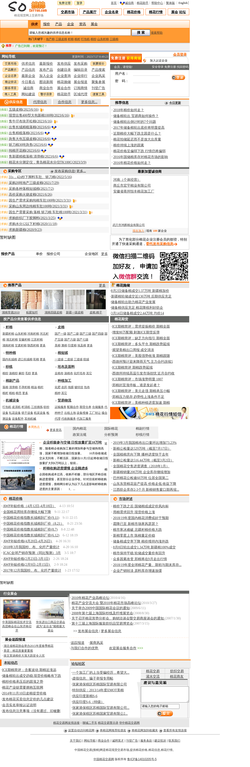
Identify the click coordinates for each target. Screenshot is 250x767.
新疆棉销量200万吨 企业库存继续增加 (141, 472)
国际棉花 (111, 428)
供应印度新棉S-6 (84, 696)
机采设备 (40, 413)
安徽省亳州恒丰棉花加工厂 (133, 191)
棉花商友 (175, 676)
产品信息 (28, 70)
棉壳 (18, 393)
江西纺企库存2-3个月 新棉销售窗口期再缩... (146, 489)
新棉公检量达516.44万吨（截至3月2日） (143, 460)
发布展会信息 (88, 631)
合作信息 (65, 102)
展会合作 (64, 88)
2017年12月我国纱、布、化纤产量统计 (32, 570)
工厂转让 (95, 413)
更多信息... (89, 102)
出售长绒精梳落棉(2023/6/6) (30, 127)
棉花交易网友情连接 (66, 724)
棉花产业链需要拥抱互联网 (22, 687)
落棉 (5, 387)
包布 (87, 387)
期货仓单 (85, 407)
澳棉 (64, 345)
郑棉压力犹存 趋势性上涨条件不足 (138, 397)
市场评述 (126, 499)
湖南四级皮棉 (53, 312)
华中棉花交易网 (129, 724)
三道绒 (78, 359)
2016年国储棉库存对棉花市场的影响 (140, 157)
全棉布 (59, 373)
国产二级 (73, 333)
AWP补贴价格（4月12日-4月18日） (29, 506)
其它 (89, 373)
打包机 (85, 39)
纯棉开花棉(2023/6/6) (24, 150)
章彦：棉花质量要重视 (18, 650)
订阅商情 (80, 88)
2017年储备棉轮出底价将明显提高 (139, 127)
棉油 (34, 387)
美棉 (58, 345)
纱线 (9, 367)
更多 (104, 254)
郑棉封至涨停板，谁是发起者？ (136, 385)
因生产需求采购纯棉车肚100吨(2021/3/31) (40, 200)
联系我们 (174, 742)
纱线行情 (142, 435)
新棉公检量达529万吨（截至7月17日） (142, 448)
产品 (58, 23)
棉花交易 (149, 671)
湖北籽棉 (12, 339)
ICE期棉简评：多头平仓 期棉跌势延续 (141, 344)
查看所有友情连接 (175, 732)
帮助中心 (157, 3)
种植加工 (64, 381)
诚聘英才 (118, 742)
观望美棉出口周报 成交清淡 (133, 350)
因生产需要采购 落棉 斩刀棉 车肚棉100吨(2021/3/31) (48, 212)
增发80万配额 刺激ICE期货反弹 (136, 332)
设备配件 (18, 418)
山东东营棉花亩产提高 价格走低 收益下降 (144, 484)
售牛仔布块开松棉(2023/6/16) (30, 121)
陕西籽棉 (33, 345)
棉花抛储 (64, 82)
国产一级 (60, 333)
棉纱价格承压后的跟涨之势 (22, 681)
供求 (34, 24)
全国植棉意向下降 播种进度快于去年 (141, 454)
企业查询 (64, 76)
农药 (64, 387)
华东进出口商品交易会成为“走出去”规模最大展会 (50, 626)
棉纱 (93, 39)
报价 (46, 23)
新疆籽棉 (8, 333)
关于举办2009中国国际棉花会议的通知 (101, 608)
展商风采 (96, 643)
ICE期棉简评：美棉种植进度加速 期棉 (141, 403)
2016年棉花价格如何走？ (132, 163)
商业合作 (46, 88)
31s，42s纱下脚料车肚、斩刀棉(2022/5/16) (40, 177)
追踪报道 (77, 643)
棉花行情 (156, 12)
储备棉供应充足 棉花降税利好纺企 (137, 307)
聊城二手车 (90, 724)
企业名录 (111, 12)
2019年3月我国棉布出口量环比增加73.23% (145, 443)
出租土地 (70, 413)
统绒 (86, 359)
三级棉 (114, 39)
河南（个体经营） (127, 179)
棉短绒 (63, 353)
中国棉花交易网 (104, 761)
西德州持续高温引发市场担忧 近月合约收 (143, 373)
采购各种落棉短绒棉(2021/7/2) (31, 189)
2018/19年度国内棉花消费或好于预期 (141, 518)
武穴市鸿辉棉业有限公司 (129, 227)
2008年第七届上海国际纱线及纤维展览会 (102, 613)
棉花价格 (134, 12)
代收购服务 (68, 418)
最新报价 (46, 63)
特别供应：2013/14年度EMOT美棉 (98, 690)
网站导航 (90, 742)
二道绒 (68, 359)
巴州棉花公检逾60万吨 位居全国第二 (141, 478)
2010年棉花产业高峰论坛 (90, 598)
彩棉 (36, 359)
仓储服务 (98, 407)
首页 (114, 3)
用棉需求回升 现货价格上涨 (134, 512)
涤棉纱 (13, 373)
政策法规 (79, 435)
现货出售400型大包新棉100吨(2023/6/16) (39, 115)
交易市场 (67, 12)
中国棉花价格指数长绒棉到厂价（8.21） (33, 523)
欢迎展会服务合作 (122, 648)
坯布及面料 (66, 367)
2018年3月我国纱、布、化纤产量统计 (31, 547)
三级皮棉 (61, 39)
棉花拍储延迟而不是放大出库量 (137, 139)
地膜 (71, 387)
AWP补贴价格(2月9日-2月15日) (27, 564)
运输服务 (60, 407)
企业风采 (98, 76)
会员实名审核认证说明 (19, 705)
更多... (81, 171)
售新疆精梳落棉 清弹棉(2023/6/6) (33, 156)
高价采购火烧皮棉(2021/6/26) (30, 194)
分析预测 (111, 435)
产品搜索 (98, 70)
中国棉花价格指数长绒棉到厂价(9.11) (31, 518)
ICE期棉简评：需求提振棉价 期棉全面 (141, 326)
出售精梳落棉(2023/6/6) (26, 133)
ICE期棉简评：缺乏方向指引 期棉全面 (141, 338)
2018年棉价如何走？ (128, 110)
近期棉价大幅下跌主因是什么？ (137, 133)
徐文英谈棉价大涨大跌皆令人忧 (24, 655)
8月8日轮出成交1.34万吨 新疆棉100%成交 (144, 547)
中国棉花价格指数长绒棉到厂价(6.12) (31, 535)
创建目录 (64, 70)
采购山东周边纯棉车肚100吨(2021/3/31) (38, 206)
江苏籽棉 (37, 339)
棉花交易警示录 (108, 724)
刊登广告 (98, 88)
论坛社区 (78, 664)
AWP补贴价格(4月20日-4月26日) (27, 541)
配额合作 (73, 407)
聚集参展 (98, 82)
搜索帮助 (157, 32)
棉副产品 (12, 381)
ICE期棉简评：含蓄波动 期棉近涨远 (29, 670)
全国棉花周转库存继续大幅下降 (27, 512)
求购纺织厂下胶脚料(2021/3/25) (32, 218)
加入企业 (46, 76)
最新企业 (28, 76)
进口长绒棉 (25, 359)
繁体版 (170, 3)
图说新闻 (46, 82)
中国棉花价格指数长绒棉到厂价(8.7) (30, 529)
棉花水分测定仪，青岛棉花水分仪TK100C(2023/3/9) (47, 162)
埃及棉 (81, 345)
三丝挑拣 (37, 407)
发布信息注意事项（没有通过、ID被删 (31, 711)
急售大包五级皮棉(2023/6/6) (30, 139)
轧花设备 (15, 413)
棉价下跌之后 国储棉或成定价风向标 (141, 506)
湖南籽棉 (8, 345)
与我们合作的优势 (85, 648)
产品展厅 (89, 12)
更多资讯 (56, 430)
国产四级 (98, 333)
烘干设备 (27, 413)
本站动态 (11, 663)
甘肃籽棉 (21, 345)
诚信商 (129, 3)
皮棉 (61, 327)
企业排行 (80, 76)
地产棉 (50, 39)
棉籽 (77, 39)
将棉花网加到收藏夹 (145, 732)
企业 (70, 23)
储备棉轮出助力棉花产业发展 (133, 302)
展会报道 (80, 82)
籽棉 (71, 39)
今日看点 (28, 82)
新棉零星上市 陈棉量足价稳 (134, 535)
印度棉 (72, 345)
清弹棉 (13, 387)
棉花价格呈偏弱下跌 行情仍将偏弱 (139, 151)
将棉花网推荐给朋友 (113, 732)
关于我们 (76, 742)
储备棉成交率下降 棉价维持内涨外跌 (141, 541)
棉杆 (40, 387)
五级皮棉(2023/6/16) (24, 109)
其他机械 (30, 418)
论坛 (182, 12)
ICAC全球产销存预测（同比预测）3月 (32, 553)
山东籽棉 (103, 39)
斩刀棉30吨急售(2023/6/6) (28, 145)
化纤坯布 (79, 373)
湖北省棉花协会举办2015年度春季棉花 (28, 646)
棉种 (58, 393)
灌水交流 (149, 676)
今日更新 (175, 103)
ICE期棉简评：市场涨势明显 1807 (137, 379)
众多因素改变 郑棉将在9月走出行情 (140, 559)
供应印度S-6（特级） (88, 702)
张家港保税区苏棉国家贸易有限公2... (100, 713)
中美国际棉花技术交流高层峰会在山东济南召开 (16, 626)
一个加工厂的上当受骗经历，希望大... (101, 672)
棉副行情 (142, 428)
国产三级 (85, 333)
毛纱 (28, 373)
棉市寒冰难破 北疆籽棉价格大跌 (137, 530)
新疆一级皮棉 (74, 312)
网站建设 (28, 94)
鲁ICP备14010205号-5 (141, 761)
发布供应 (64, 63)
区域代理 (80, 94)
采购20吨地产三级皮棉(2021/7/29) (34, 183)
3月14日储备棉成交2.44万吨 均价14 (137, 313)
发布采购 (80, 63)
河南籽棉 (33, 333)
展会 (174, 12)
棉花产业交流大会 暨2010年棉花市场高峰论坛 (106, 603)
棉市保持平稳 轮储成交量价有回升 (139, 553)
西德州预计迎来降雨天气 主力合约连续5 (142, 361)
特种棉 (11, 353)
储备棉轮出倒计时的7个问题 (134, 122)
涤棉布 (68, 373)
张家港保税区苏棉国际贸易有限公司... (101, 708)
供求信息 (28, 63)
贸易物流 (64, 400)
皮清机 (16, 407)
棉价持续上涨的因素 (128, 145)
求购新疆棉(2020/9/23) (25, 230)
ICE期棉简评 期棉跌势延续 (132, 367)
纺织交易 (175, 671)
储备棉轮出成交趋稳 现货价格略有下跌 (31, 676)
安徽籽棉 (24, 339)
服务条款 (146, 742)
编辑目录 (80, 70)
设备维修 (82, 413)
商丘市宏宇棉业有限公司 (132, 185)
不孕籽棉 (24, 387)
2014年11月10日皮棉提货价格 (24, 693)
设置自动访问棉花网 (81, 732)
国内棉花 (79, 428)
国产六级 (70, 339)
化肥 (58, 387)
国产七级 (82, 339)
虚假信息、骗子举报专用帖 (92, 678)
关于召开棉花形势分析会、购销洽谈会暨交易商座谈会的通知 (118, 618)
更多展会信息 (111, 631)
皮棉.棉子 (96, 312)
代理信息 (40, 102)
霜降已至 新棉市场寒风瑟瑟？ (135, 524)
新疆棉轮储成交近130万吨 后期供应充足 (141, 296)
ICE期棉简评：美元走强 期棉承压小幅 (141, 391)
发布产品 (46, 70)
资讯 (82, 23)
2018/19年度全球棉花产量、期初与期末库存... (147, 565)
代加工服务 (84, 418)
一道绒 (59, 359)
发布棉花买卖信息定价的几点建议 (27, 699)
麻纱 (21, 373)
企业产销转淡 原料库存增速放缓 (137, 571)
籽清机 (25, 407)
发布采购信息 (64, 171)
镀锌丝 (78, 387)
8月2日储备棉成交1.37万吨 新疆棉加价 (140, 291)
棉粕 (12, 393)
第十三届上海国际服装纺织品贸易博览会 (102, 623)
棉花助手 (142, 3)
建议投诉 (160, 742)
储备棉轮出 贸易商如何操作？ (136, 116)
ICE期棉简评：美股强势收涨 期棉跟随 (141, 356)
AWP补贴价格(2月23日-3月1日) (26, 559)
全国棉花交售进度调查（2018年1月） (141, 466)
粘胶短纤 (32, 312)
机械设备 (12, 400)
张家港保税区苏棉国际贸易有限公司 (99, 684)
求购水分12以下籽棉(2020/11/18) (33, 224)
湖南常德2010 (11, 312)
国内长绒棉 (9, 359)
